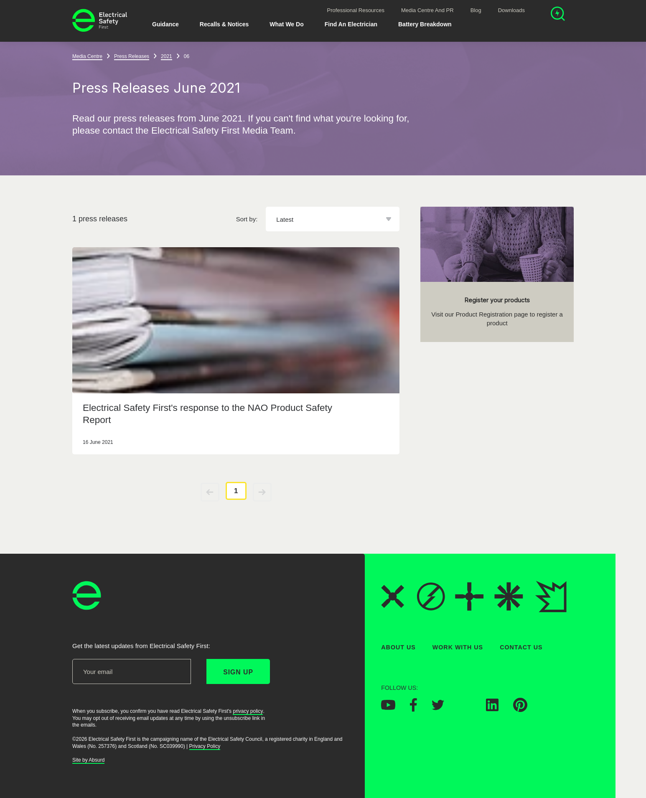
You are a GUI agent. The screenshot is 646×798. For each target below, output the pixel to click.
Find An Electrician (351, 24)
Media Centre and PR (427, 10)
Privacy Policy (205, 746)
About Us (398, 647)
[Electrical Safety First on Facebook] (413, 709)
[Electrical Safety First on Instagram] (465, 708)
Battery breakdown (425, 24)
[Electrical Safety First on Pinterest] (520, 709)
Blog (476, 10)
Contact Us (521, 647)
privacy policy (248, 711)
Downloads (511, 10)
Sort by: (247, 219)
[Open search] (558, 15)
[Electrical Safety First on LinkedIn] (492, 708)
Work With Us (457, 647)
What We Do (286, 24)
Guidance (165, 24)
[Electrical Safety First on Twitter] (438, 707)
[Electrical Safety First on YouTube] (388, 707)
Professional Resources (355, 10)
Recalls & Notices (224, 24)
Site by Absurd (88, 760)
